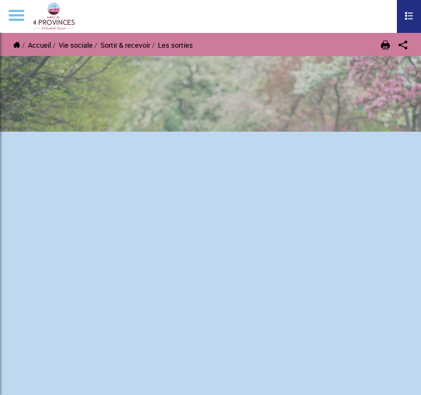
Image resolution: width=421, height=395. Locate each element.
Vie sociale (76, 45)
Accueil (39, 45)
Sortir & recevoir (125, 45)
